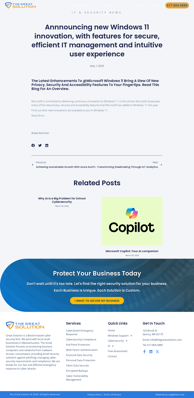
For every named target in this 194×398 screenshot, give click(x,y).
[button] (177, 5)
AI (122, 5)
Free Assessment (138, 5)
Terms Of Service (112, 394)
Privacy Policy (94, 394)
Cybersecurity (107, 5)
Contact (156, 5)
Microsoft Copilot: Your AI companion (132, 251)
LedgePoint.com (176, 394)
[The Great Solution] (20, 5)
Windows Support (84, 5)
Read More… (38, 115)
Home (67, 5)
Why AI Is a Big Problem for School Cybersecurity (62, 200)
